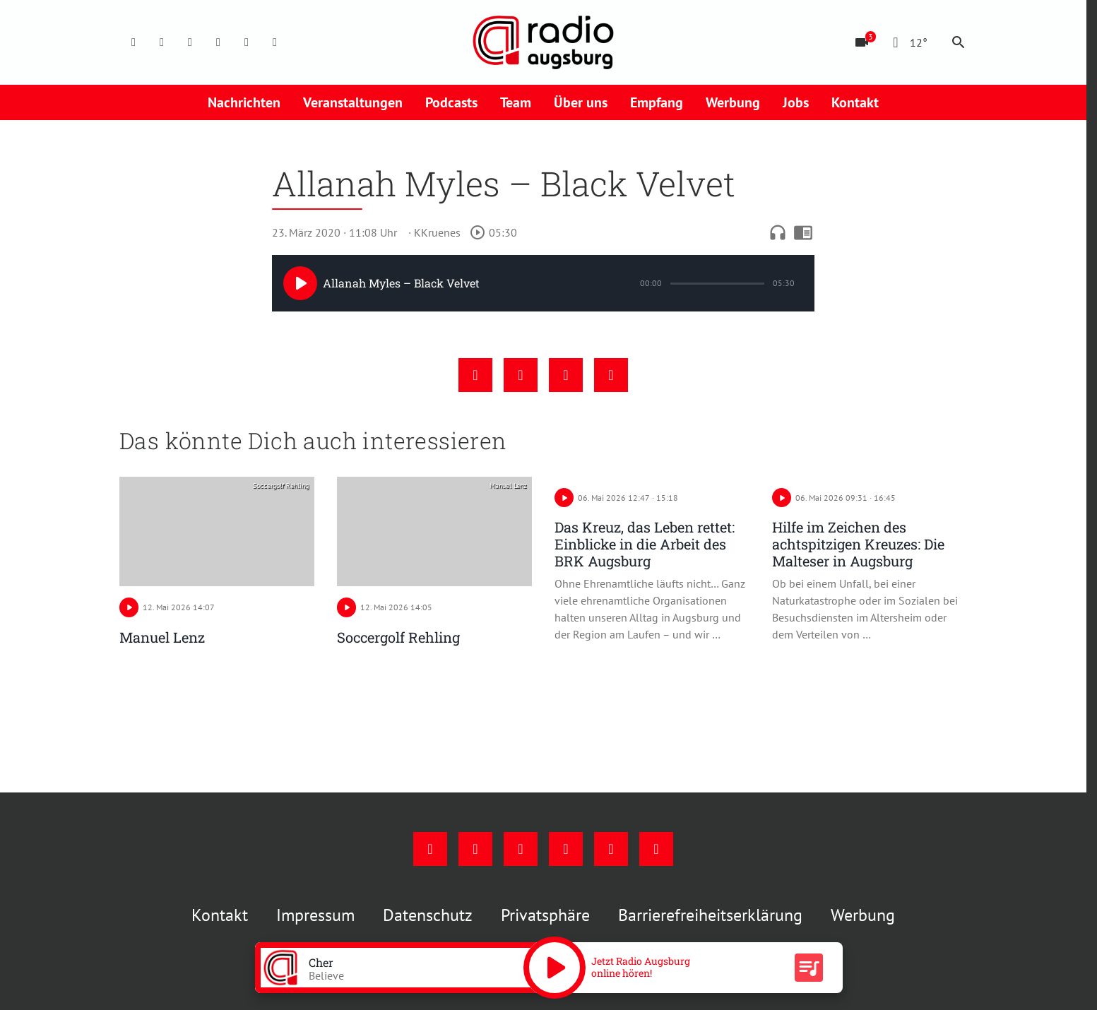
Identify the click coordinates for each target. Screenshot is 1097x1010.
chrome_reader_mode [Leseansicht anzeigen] (803, 232)
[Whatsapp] (275, 42)
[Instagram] (162, 42)
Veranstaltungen (353, 102)
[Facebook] (133, 42)
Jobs (796, 102)
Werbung (733, 102)
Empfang (656, 102)
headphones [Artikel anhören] (778, 232)
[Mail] (218, 42)
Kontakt (855, 102)
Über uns (580, 102)
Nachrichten (244, 102)
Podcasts (451, 102)
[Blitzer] (861, 42)
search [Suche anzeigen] (958, 42)
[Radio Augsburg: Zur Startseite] (543, 42)
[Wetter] (907, 42)
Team (515, 102)
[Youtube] (190, 42)
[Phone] (246, 42)
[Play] (300, 283)
